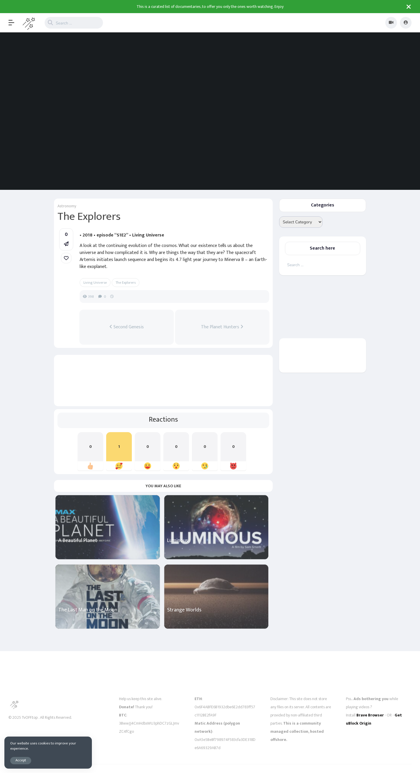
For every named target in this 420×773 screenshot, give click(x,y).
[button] (14, 23)
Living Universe (95, 282)
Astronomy (66, 206)
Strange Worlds (184, 610)
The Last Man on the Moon (87, 610)
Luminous (177, 541)
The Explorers (126, 282)
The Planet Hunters (222, 327)
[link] (66, 258)
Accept (20, 760)
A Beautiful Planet (77, 541)
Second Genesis (126, 327)
